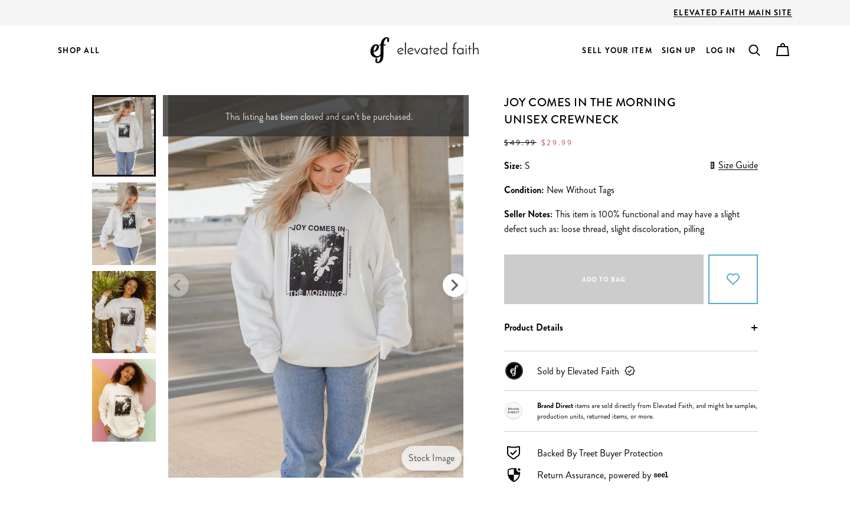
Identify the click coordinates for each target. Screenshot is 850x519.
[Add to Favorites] (733, 279)
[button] (754, 50)
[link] (631, 371)
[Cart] (783, 50)
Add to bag (604, 279)
